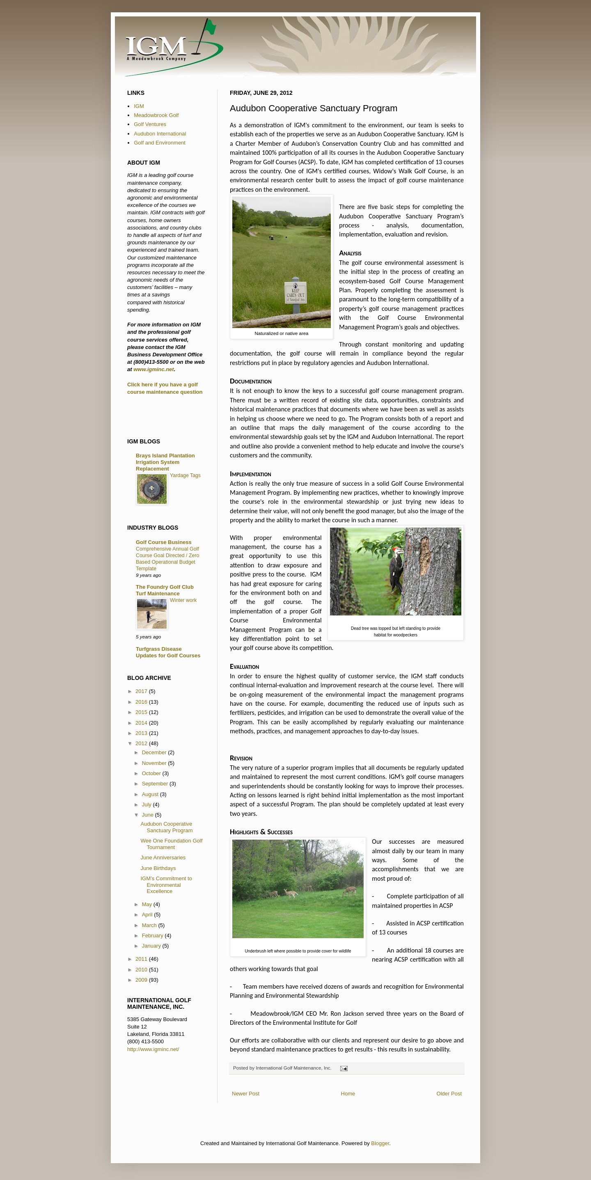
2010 (142, 969)
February (153, 935)
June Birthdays (158, 868)
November (155, 763)
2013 (142, 733)
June (148, 815)
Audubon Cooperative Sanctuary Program (166, 827)
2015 (142, 712)
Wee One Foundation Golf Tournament (171, 844)
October (152, 773)
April (148, 914)
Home (348, 1093)
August (151, 794)
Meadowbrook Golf (156, 115)
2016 (142, 702)
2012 (142, 743)
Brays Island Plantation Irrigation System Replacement (165, 462)
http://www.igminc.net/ (153, 1049)
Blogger (380, 1143)
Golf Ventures (150, 124)
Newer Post (245, 1093)
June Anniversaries (163, 857)
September (156, 784)
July (147, 804)
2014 (142, 723)
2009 (142, 980)
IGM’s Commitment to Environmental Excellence (166, 884)
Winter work (183, 600)
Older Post (449, 1093)
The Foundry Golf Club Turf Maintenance (165, 590)
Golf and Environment (160, 143)
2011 (142, 959)
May (147, 904)
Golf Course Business (164, 542)
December (155, 752)
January (152, 946)
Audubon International (160, 134)
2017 (142, 691)
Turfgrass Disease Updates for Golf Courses (168, 652)
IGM (139, 106)
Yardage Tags (185, 475)
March (150, 925)
